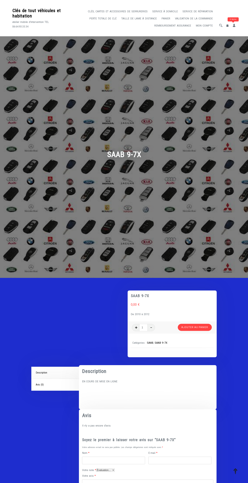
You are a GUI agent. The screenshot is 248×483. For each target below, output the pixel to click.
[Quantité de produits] (143, 327)
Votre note (89, 470)
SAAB (150, 342)
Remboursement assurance (172, 25)
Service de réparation (198, 11)
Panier (165, 18)
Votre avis (89, 475)
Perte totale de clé (103, 18)
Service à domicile (165, 11)
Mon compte (204, 25)
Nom (85, 452)
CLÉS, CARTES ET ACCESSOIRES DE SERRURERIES (118, 11)
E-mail (152, 452)
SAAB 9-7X (161, 342)
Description (41, 372)
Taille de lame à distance (139, 18)
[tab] (55, 373)
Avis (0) (40, 384)
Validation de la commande (194, 18)
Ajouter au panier (194, 327)
